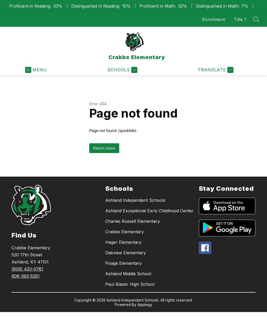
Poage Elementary (123, 263)
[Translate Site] (214, 70)
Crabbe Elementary (124, 231)
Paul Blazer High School (129, 284)
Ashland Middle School (128, 273)
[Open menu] (36, 70)
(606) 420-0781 (27, 269)
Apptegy (144, 304)
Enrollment (213, 19)
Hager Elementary (123, 242)
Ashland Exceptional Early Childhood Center (149, 210)
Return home (104, 148)
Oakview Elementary (125, 252)
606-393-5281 (26, 276)
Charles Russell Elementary (132, 221)
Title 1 (240, 19)
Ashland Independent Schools (135, 200)
